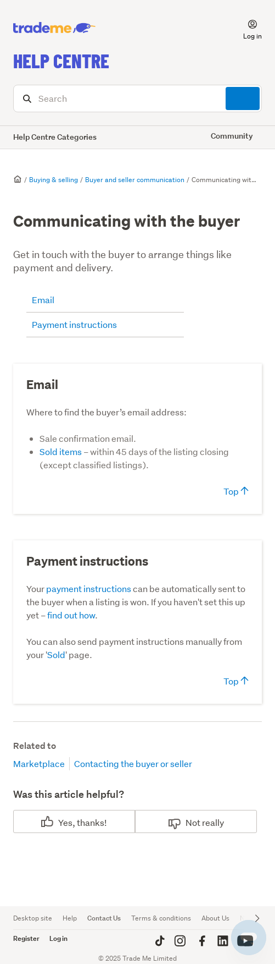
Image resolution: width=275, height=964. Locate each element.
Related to (34, 746)
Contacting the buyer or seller (133, 763)
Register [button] (26, 938)
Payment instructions (74, 324)
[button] (246, 28)
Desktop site (32, 918)
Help (70, 918)
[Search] (137, 98)
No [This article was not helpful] (191, 822)
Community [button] (232, 135)
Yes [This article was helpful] (65, 822)
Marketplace (39, 763)
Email (43, 299)
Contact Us (104, 918)
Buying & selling (53, 179)
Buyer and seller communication (134, 179)
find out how (71, 615)
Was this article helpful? (68, 794)
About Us (215, 918)
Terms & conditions (161, 918)
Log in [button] (58, 938)
